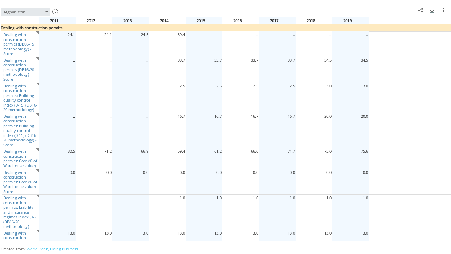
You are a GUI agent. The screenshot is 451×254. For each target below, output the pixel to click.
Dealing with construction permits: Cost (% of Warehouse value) (20, 158)
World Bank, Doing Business (52, 249)
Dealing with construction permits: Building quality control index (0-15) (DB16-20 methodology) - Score (20, 130)
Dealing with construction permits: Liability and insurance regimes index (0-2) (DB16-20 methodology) (20, 212)
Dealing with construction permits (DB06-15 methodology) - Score (18, 44)
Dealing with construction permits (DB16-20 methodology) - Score (18, 70)
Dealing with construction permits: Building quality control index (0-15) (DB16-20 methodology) (20, 98)
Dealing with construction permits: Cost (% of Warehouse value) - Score (20, 182)
